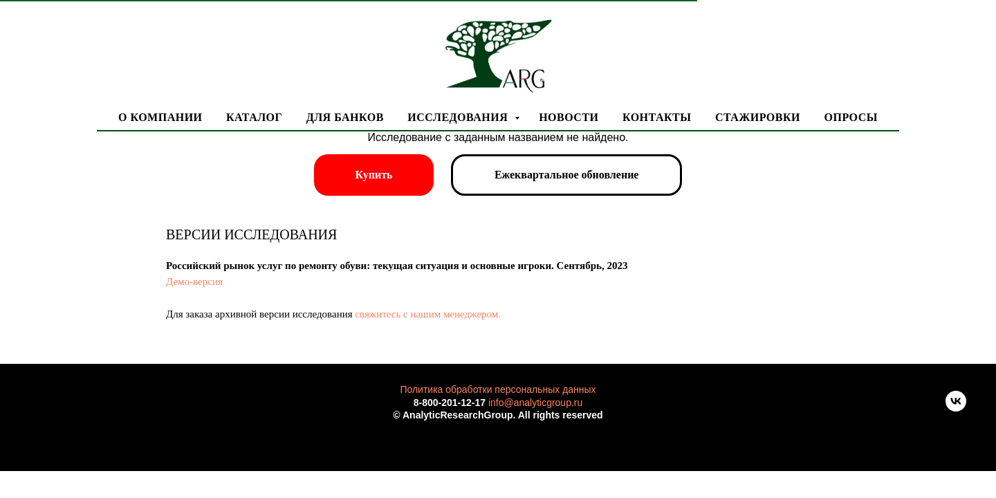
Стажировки (757, 117)
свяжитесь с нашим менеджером (426, 314)
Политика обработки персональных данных (498, 389)
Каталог (254, 117)
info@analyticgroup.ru (535, 402)
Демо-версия (194, 281)
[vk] (956, 408)
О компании (160, 117)
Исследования (458, 117)
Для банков (345, 117)
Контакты (657, 117)
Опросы (850, 117)
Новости (568, 117)
